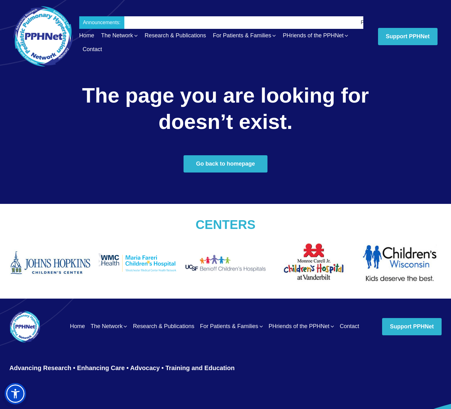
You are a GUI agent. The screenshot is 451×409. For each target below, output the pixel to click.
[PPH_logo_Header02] (43, 9)
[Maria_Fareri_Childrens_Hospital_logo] (138, 247)
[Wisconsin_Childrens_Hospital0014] (401, 246)
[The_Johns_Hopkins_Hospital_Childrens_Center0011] (50, 246)
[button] (15, 394)
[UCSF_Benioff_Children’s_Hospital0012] (225, 246)
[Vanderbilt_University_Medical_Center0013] (313, 246)
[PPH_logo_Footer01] (24, 314)
